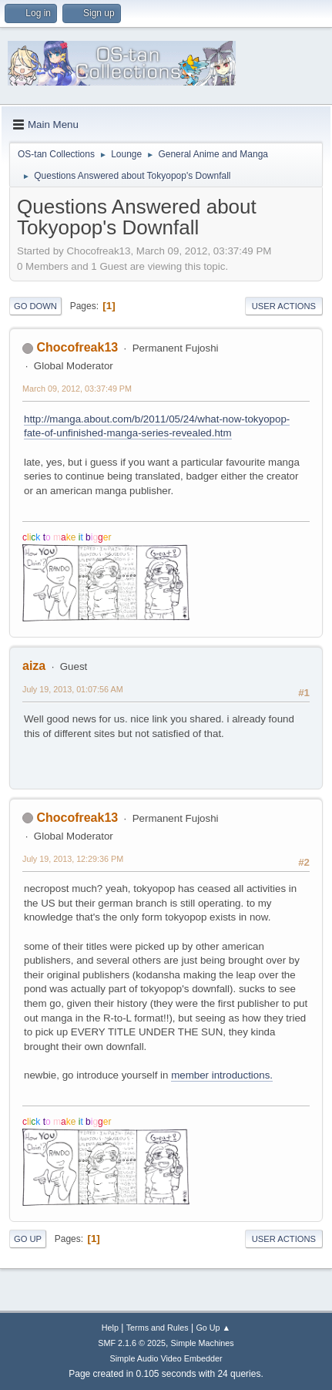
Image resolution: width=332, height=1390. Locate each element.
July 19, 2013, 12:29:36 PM (72, 858)
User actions (284, 306)
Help (110, 1327)
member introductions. (222, 1075)
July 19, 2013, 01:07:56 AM (72, 689)
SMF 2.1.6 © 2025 (132, 1343)
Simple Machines (202, 1343)
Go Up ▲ (213, 1327)
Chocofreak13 (77, 347)
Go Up (28, 1239)
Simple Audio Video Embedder (165, 1358)
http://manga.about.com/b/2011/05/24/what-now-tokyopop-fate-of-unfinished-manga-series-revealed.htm (157, 426)
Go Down (35, 306)
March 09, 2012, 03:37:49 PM (77, 388)
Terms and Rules (157, 1327)
